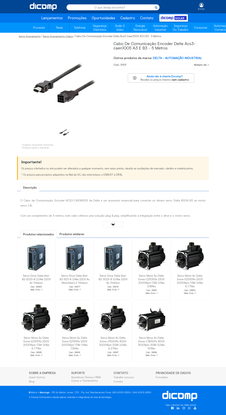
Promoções (77, 18)
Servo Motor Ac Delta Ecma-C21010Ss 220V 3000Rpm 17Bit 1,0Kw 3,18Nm (151, 281)
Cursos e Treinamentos (84, 380)
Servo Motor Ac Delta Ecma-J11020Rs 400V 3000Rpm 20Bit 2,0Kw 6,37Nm (113, 343)
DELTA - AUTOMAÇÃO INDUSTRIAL (177, 58)
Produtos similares (71, 234)
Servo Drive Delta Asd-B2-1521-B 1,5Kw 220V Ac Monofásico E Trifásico (75, 279)
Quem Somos (37, 377)
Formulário (162, 377)
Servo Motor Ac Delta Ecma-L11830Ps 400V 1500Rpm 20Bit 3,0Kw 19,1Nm (151, 343)
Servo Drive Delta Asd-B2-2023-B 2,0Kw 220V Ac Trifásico (36, 279)
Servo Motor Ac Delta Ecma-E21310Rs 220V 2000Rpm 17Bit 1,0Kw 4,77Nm (190, 281)
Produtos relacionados (38, 234)
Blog (31, 381)
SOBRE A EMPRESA (42, 373)
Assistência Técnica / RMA (86, 377)
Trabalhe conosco (124, 377)
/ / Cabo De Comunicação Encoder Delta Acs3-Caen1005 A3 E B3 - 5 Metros (90, 36)
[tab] (29, 187)
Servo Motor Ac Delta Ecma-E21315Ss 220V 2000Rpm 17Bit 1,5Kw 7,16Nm (75, 343)
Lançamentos (52, 18)
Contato (146, 18)
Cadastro (127, 18)
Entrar (201, 8)
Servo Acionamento (30, 36)
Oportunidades (103, 18)
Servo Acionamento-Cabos (58, 36)
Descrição (30, 187)
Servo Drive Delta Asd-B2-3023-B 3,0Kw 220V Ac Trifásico (113, 279)
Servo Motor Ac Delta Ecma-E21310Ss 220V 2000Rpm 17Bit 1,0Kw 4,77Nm (36, 343)
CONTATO (121, 373)
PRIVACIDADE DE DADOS (173, 373)
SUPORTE (78, 373)
